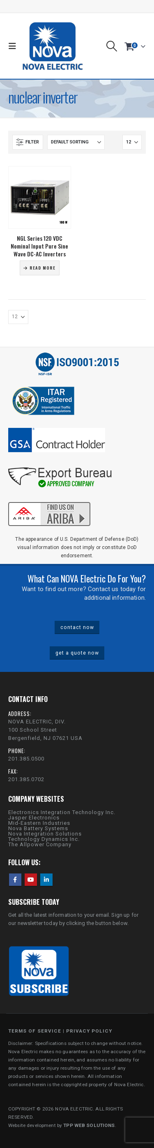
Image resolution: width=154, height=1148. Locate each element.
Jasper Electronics (34, 818)
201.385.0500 (26, 759)
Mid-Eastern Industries (39, 823)
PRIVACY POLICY (89, 1031)
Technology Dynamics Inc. (44, 839)
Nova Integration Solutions (45, 834)
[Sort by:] (76, 142)
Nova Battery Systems (38, 828)
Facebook (15, 879)
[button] (14, 46)
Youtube (31, 879)
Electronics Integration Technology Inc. (61, 812)
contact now (77, 627)
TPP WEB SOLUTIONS (89, 1125)
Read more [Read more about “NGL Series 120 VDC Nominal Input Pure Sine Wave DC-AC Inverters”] (42, 268)
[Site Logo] (52, 45)
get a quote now (77, 653)
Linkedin (46, 879)
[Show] (132, 142)
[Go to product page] (40, 198)
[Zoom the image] (49, 501)
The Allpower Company (39, 844)
